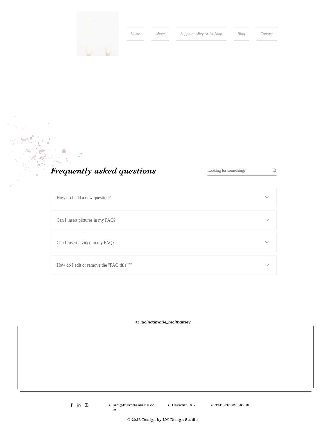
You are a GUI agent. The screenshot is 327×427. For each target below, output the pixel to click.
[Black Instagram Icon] (86, 405)
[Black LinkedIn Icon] (79, 405)
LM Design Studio (180, 419)
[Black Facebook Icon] (71, 405)
